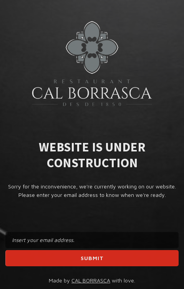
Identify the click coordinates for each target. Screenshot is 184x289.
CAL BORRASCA (90, 280)
